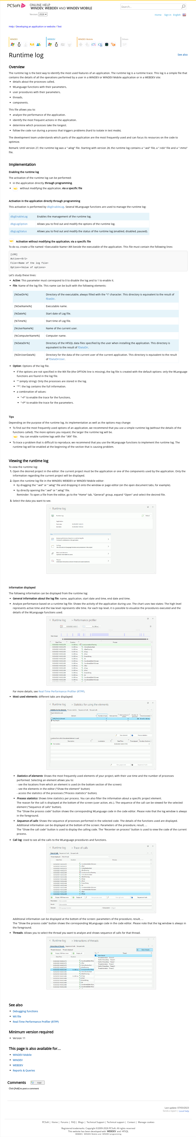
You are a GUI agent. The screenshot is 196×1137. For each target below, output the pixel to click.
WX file (17, 1016)
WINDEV (18, 1060)
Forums (64, 1122)
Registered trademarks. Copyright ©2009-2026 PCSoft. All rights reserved (98, 1128)
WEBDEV (18, 1065)
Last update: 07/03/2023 (177, 1107)
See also (183, 54)
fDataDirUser (57, 359)
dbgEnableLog (55, 206)
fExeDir (50, 298)
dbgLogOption (19, 224)
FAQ (73, 1122)
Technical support (115, 1122)
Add (36, 1082)
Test (59, 26)
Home (158, 14)
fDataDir (83, 347)
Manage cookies (146, 1122)
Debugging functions (25, 1011)
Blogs (81, 1122)
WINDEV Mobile (22, 1055)
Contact (131, 1122)
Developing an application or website (35, 26)
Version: (34, 14)
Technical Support (95, 1122)
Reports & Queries (24, 1070)
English (177, 14)
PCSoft (45, 1122)
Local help (184, 1111)
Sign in (167, 14)
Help (11, 26)
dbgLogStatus (18, 231)
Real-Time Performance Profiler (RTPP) (61, 691)
